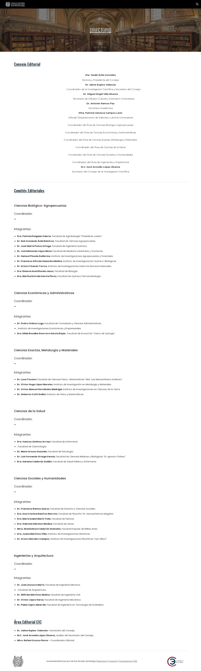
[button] (197, 4)
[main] (100, 30)
